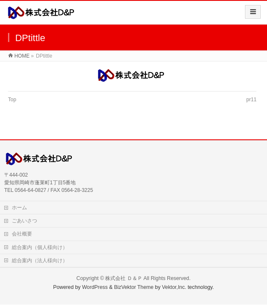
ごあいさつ (24, 221)
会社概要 (22, 234)
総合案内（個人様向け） (40, 247)
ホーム (19, 208)
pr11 (251, 100)
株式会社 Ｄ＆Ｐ (123, 278)
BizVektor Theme (134, 287)
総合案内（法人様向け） (40, 260)
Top (12, 100)
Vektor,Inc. (174, 287)
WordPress (95, 287)
